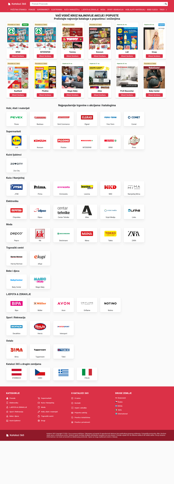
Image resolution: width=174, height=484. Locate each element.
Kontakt (75, 446)
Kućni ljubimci (13, 463)
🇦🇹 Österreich (120, 440)
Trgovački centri (46, 459)
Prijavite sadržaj (79, 455)
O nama (75, 441)
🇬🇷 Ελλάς (119, 448)
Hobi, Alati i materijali (135, 10)
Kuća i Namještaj (72, 10)
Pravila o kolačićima (80, 460)
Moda (102, 10)
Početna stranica (19, 10)
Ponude (32, 10)
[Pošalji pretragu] (166, 4)
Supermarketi (43, 10)
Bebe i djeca (152, 10)
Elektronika (56, 10)
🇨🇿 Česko (119, 444)
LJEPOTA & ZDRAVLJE (89, 10)
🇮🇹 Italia (118, 452)
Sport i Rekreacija (115, 10)
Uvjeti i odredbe (79, 450)
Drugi (41, 463)
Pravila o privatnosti (80, 465)
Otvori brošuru (18, 56)
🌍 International (121, 456)
